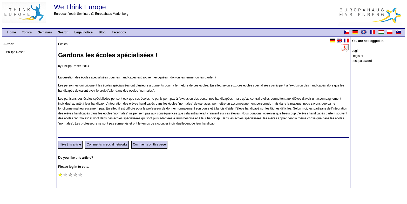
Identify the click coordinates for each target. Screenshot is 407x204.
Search (63, 32)
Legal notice (83, 32)
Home (11, 32)
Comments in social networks (107, 144)
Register (357, 56)
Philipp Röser (15, 52)
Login (355, 51)
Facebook (119, 32)
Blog (102, 32)
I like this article (70, 144)
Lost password (362, 61)
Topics (27, 32)
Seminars (45, 32)
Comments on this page (149, 144)
